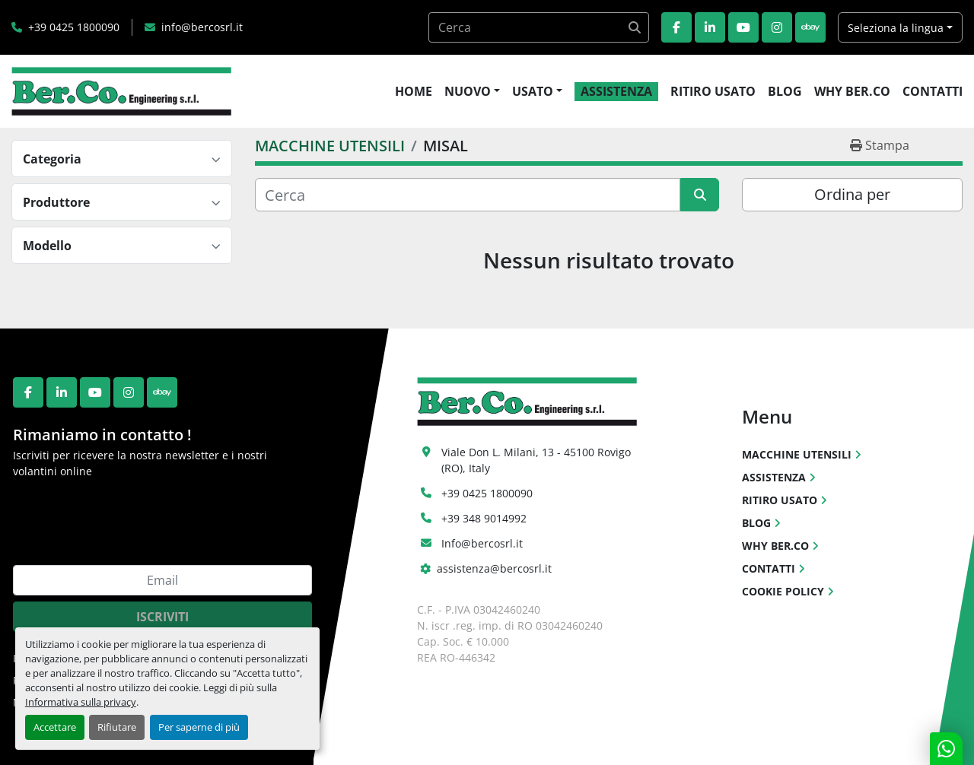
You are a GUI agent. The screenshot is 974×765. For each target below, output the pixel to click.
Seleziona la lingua (896, 28)
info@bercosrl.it (202, 27)
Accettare (54, 727)
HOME (413, 91)
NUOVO (467, 91)
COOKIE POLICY (783, 591)
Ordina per (852, 194)
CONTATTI (932, 91)
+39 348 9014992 (484, 518)
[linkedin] (710, 27)
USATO (532, 91)
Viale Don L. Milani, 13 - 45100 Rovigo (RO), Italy (537, 460)
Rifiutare (116, 727)
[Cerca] (467, 194)
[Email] (162, 580)
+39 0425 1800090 (73, 27)
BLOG (785, 91)
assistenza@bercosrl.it (494, 568)
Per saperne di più (199, 727)
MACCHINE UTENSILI (796, 454)
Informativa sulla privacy (80, 702)
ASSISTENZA (616, 91)
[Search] (538, 27)
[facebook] (676, 27)
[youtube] (743, 27)
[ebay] (810, 27)
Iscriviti (162, 616)
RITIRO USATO (713, 91)
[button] (472, 91)
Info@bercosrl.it (482, 543)
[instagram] (777, 27)
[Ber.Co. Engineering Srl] (527, 400)
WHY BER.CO (852, 91)
